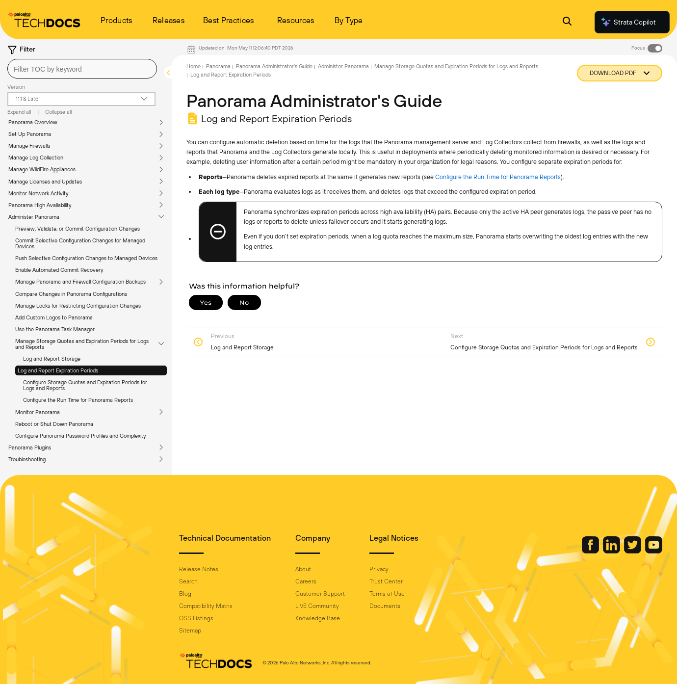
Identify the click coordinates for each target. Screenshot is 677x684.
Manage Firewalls (29, 146)
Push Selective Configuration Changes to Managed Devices (86, 258)
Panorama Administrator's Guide (274, 66)
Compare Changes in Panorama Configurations (71, 294)
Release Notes (198, 569)
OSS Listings (196, 618)
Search (188, 581)
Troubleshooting (27, 459)
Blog (185, 593)
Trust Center (386, 581)
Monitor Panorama (37, 412)
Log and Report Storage (51, 359)
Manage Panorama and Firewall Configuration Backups (80, 282)
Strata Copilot (628, 22)
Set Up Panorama (29, 134)
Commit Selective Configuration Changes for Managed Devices (80, 243)
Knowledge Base (317, 618)
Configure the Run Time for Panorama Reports (78, 400)
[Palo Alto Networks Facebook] (591, 551)
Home (193, 66)
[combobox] (82, 69)
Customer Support (320, 593)
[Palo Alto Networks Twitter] (633, 551)
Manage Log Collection (35, 157)
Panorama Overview (32, 122)
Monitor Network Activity (38, 193)
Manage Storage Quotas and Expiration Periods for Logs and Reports (82, 344)
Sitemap (190, 630)
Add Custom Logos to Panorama (54, 317)
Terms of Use (387, 593)
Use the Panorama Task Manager (55, 329)
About (303, 569)
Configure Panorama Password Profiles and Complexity (80, 436)
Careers (305, 581)
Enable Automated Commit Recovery (59, 270)
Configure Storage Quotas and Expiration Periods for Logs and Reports (85, 385)
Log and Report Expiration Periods (58, 370)
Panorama (218, 66)
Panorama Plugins (29, 447)
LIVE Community (317, 606)
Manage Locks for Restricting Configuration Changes (78, 306)
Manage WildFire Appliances (42, 169)
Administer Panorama (33, 217)
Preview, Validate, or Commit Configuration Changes (77, 229)
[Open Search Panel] (567, 22)
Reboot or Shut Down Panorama (54, 424)
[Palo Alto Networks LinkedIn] (612, 551)
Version (16, 87)
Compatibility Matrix (205, 606)
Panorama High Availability (39, 205)
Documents (384, 606)
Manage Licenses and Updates (45, 181)
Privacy (379, 569)
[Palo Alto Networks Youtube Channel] (653, 551)
